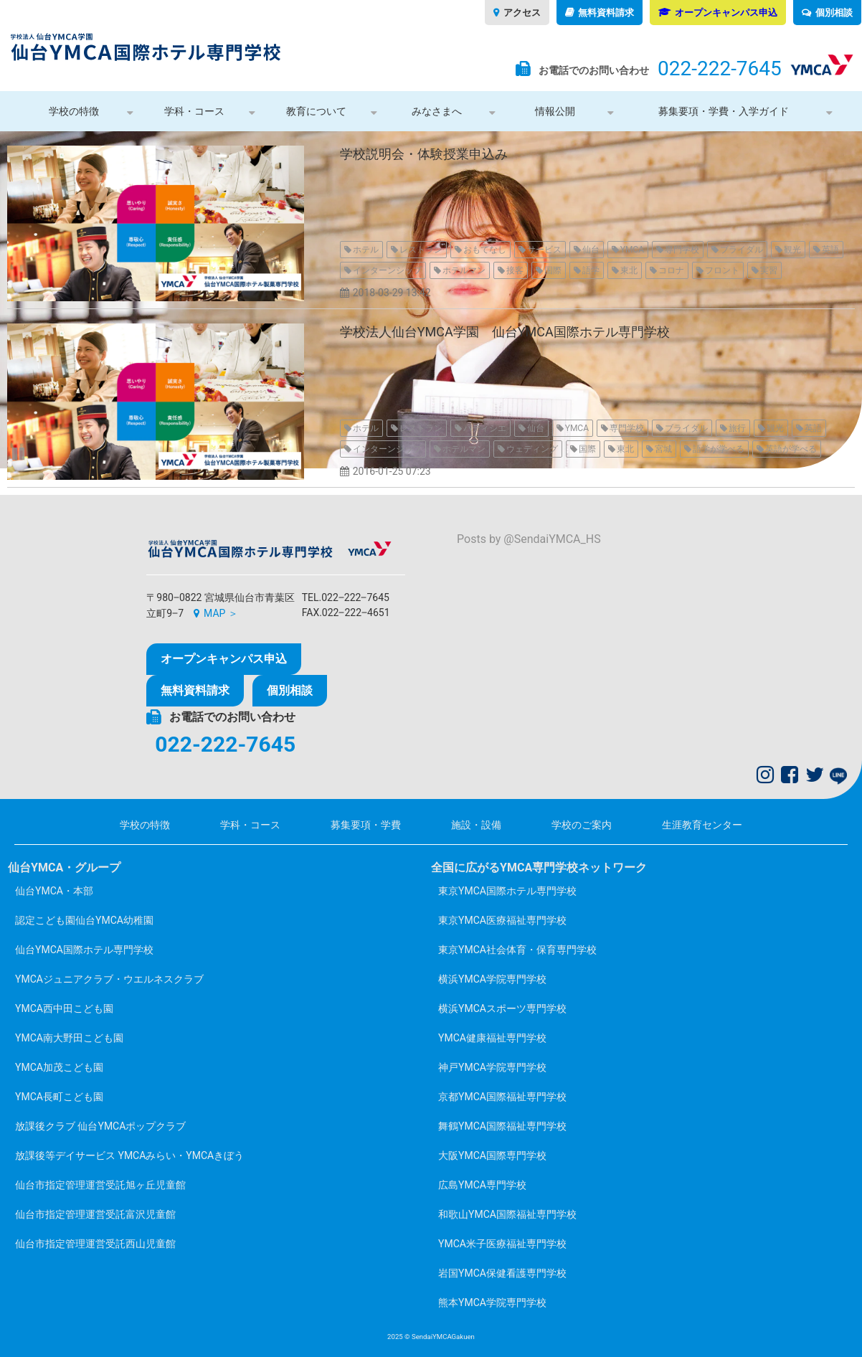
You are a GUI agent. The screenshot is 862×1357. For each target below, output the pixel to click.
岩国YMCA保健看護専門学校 (502, 1273)
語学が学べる (718, 449)
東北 (629, 270)
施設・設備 (476, 825)
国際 (553, 270)
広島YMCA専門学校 (482, 1185)
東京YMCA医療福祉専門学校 (502, 920)
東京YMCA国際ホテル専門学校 (507, 891)
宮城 (663, 449)
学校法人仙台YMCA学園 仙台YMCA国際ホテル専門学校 (505, 331)
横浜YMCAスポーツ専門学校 (502, 1008)
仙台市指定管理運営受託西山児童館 (95, 1243)
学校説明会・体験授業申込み (424, 153)
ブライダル (741, 250)
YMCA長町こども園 (59, 1096)
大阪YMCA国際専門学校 (492, 1155)
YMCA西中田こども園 (64, 1008)
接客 (515, 270)
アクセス (522, 12)
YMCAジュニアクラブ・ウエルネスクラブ (109, 979)
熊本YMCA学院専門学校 (492, 1302)
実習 (768, 270)
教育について (316, 111)
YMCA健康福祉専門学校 (492, 1038)
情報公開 (555, 111)
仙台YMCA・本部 (54, 891)
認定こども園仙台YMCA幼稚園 (84, 920)
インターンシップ (387, 270)
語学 (591, 270)
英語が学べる (791, 449)
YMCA (632, 250)
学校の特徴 (74, 111)
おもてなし (484, 250)
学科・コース (194, 111)
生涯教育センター (702, 825)
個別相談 (834, 12)
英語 (830, 250)
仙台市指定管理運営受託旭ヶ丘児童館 (100, 1185)
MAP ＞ (221, 613)
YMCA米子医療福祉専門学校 (502, 1243)
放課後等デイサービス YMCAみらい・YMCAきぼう (129, 1155)
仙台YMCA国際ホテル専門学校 (84, 949)
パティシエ (484, 428)
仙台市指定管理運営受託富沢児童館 (95, 1214)
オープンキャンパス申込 (726, 12)
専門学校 (682, 250)
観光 (792, 250)
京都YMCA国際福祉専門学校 (502, 1096)
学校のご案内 (581, 825)
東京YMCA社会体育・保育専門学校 (517, 949)
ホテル (366, 250)
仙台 (591, 250)
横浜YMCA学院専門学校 (492, 979)
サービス (544, 250)
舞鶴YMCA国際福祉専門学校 (502, 1126)
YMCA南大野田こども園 (69, 1038)
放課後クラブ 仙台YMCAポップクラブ (100, 1126)
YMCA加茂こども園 (59, 1067)
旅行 (737, 428)
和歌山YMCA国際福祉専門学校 (507, 1214)
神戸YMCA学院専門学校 (492, 1067)
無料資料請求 (606, 12)
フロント (722, 270)
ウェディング (532, 449)
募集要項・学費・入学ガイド (723, 111)
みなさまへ (437, 111)
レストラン (420, 250)
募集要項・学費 (366, 825)
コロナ (671, 270)
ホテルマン (464, 270)
